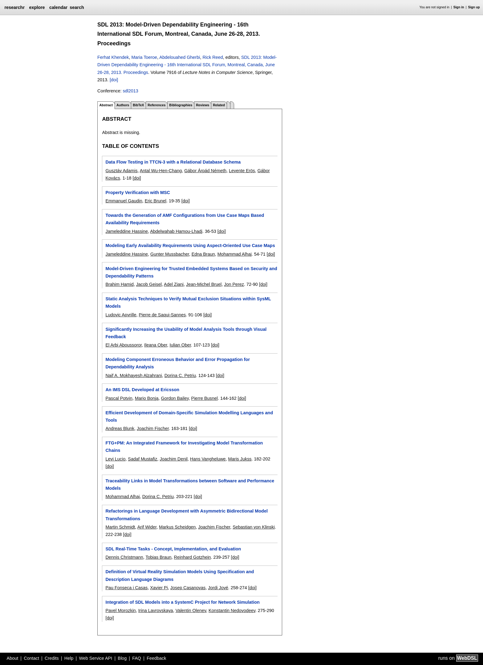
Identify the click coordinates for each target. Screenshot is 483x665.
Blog (122, 658)
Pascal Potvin (118, 398)
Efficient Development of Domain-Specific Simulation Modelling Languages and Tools (189, 416)
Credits (52, 658)
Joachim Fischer (153, 428)
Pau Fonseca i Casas (126, 587)
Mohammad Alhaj (234, 254)
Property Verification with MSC (137, 192)
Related (219, 105)
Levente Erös (242, 170)
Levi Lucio (115, 458)
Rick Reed (212, 57)
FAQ (136, 658)
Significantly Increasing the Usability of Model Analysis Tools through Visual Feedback (185, 333)
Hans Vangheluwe (208, 458)
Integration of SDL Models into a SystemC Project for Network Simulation (182, 602)
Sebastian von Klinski (254, 527)
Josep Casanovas (187, 587)
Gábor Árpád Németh (205, 170)
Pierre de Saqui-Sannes (162, 314)
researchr (14, 7)
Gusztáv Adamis (121, 170)
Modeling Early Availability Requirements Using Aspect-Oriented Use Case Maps (190, 245)
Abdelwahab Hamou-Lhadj (176, 231)
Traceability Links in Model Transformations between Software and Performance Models (189, 484)
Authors (122, 105)
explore (37, 7)
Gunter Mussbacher (169, 254)
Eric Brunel (155, 200)
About (12, 658)
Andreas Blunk (119, 428)
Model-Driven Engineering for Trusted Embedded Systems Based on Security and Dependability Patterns (191, 272)
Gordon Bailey (175, 398)
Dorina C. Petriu (180, 375)
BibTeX (138, 105)
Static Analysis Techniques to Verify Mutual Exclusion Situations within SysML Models (188, 302)
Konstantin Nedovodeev (232, 610)
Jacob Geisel (149, 284)
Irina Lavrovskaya (155, 610)
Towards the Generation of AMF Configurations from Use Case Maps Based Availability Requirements (184, 219)
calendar (58, 7)
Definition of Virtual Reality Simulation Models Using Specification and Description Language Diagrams (179, 575)
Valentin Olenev (191, 610)
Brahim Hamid (119, 284)
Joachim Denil (173, 458)
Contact (31, 658)
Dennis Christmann (124, 557)
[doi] (114, 79)
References (156, 105)
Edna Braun (203, 254)
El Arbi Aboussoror (123, 345)
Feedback (156, 658)
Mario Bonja (147, 398)
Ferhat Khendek (113, 57)
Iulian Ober (180, 345)
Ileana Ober (155, 345)
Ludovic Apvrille (120, 314)
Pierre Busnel (204, 398)
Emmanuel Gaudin (123, 200)
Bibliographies (180, 105)
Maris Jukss (240, 458)
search (77, 7)
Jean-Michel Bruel (203, 284)
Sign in (458, 7)
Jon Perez (234, 284)
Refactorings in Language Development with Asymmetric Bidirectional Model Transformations (186, 515)
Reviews (202, 105)
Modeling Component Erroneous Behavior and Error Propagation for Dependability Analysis (177, 363)
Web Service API (95, 658)
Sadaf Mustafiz (142, 458)
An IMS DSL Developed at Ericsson (142, 389)
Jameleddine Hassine (126, 231)
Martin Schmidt (120, 527)
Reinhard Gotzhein (192, 557)
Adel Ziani (174, 284)
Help (69, 658)
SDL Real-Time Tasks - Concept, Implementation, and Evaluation (173, 548)
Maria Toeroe (144, 57)
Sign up (474, 7)
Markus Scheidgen (177, 527)
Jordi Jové (218, 587)
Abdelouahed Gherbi (179, 57)
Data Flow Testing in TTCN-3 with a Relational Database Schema (173, 162)
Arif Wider (146, 527)
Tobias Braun (159, 557)
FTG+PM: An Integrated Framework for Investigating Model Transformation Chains (184, 446)
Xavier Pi (159, 587)
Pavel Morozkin (120, 610)
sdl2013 (130, 90)
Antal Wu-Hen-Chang (161, 170)
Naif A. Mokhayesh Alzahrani (133, 375)
